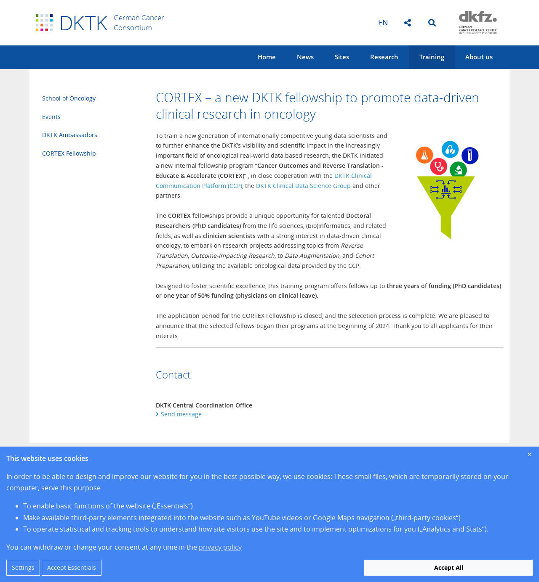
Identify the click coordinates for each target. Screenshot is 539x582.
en (383, 22)
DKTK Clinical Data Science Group (303, 186)
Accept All (448, 567)
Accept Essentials (71, 567)
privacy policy (220, 547)
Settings (23, 567)
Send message (181, 414)
